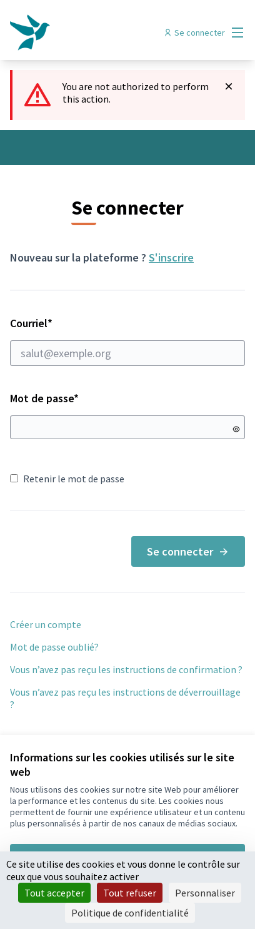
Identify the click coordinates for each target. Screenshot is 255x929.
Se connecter (188, 551)
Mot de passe (44, 398)
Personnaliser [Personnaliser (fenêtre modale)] (205, 892)
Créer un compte (45, 624)
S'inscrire (171, 257)
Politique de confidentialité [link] (130, 912)
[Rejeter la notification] (228, 86)
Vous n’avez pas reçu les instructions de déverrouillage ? (125, 698)
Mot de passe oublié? (54, 647)
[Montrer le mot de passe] (236, 429)
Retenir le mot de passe (67, 478)
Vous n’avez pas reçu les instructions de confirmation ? (126, 669)
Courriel (127, 341)
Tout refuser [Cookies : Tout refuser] (129, 892)
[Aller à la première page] (97, 33)
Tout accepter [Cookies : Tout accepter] (54, 892)
